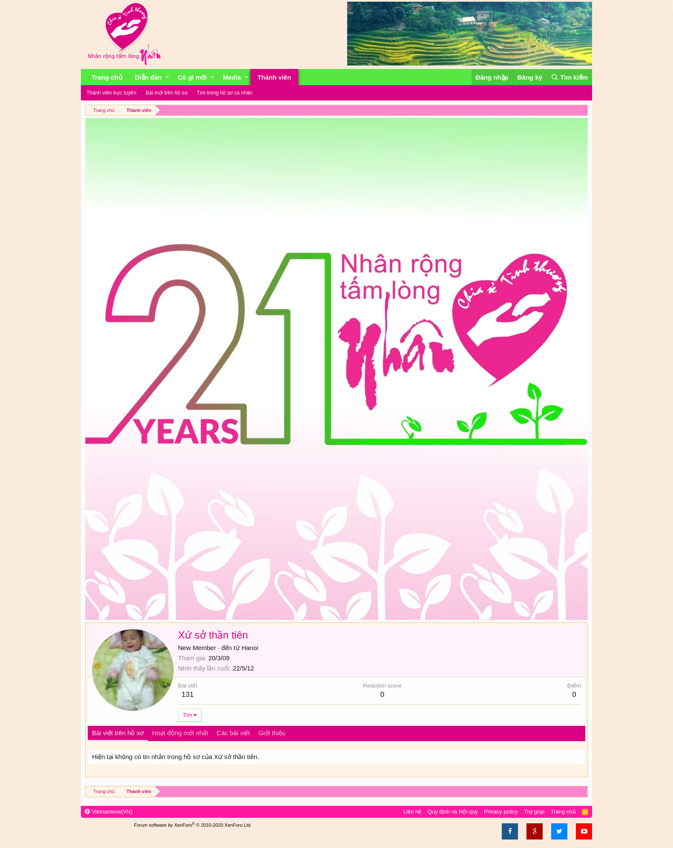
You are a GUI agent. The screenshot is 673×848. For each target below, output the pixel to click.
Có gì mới (192, 77)
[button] (167, 77)
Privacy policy (501, 811)
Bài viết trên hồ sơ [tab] (118, 732)
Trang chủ (107, 77)
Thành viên (274, 77)
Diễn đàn (148, 77)
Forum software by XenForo (193, 825)
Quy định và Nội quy (453, 811)
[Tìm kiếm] (569, 77)
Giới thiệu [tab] (272, 732)
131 (187, 694)
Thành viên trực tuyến (111, 93)
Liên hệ (412, 811)
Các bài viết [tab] (233, 732)
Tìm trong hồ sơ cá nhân (225, 93)
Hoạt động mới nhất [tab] (180, 732)
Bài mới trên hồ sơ (166, 93)
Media (232, 77)
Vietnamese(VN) (108, 811)
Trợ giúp (534, 811)
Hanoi (250, 647)
